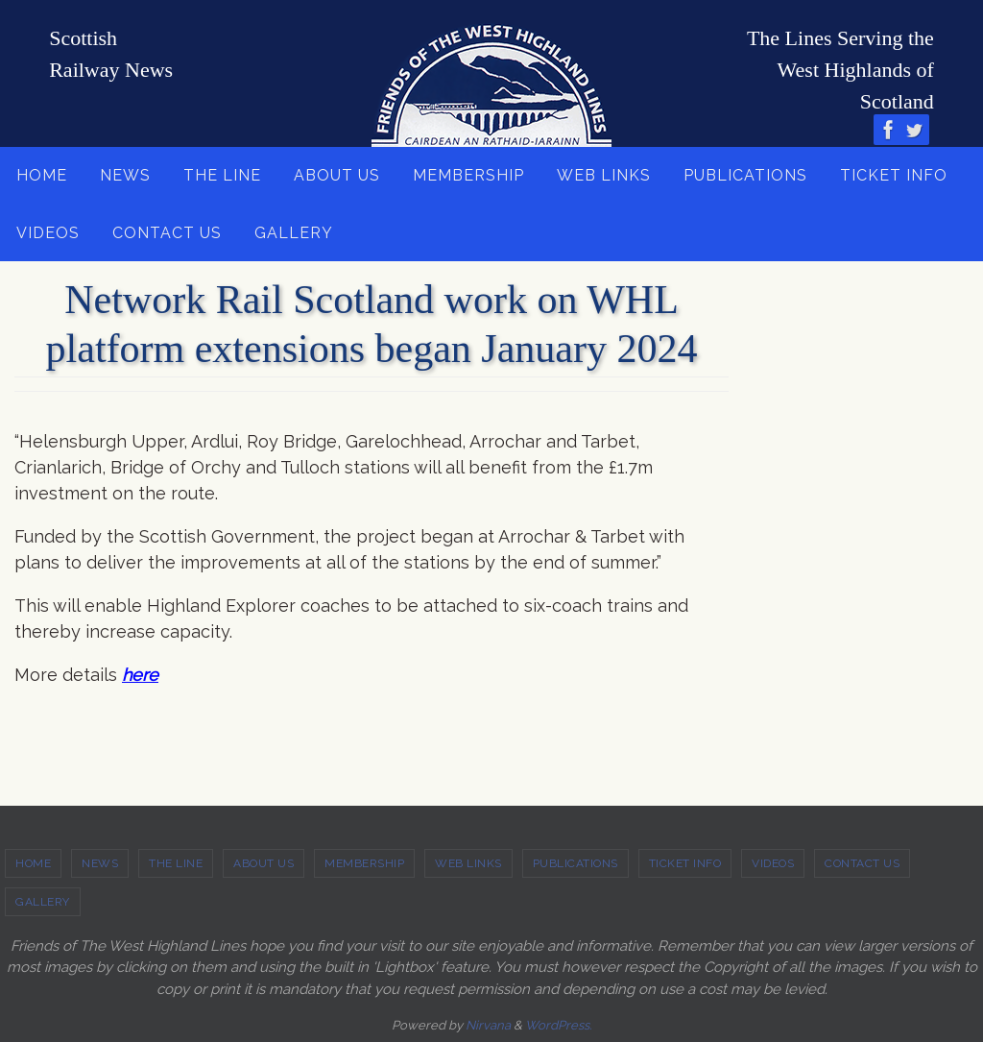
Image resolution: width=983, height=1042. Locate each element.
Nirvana (488, 1025)
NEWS (100, 863)
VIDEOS (773, 863)
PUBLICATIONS (575, 863)
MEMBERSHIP (364, 863)
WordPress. (558, 1025)
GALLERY (42, 902)
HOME (33, 863)
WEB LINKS (468, 863)
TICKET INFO (685, 863)
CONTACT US (862, 863)
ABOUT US (263, 863)
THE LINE (176, 863)
